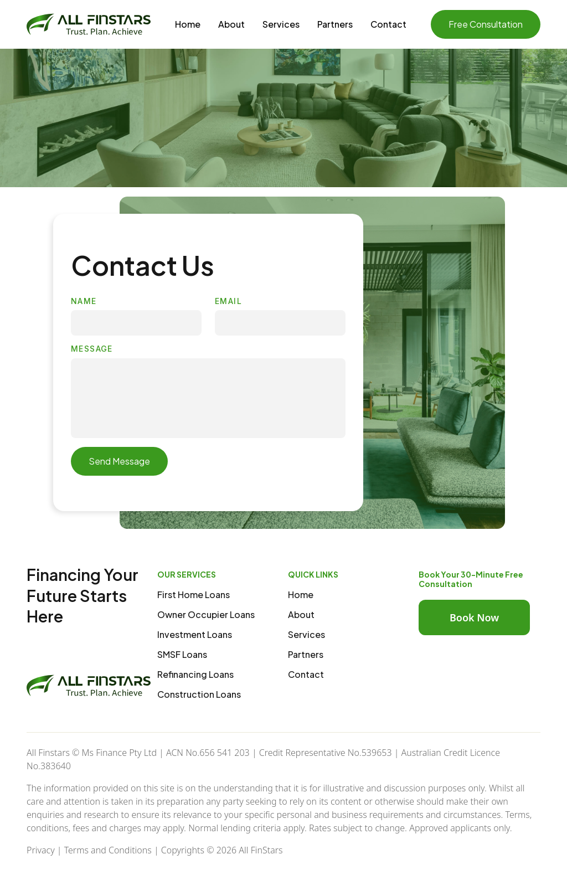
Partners (335, 24)
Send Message (119, 461)
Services (281, 24)
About (231, 24)
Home (187, 24)
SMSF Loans (182, 654)
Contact (388, 24)
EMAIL (228, 301)
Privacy (41, 850)
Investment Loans (194, 634)
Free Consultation (486, 24)
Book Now (474, 617)
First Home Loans (193, 594)
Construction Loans (199, 694)
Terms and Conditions (108, 850)
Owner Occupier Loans (206, 614)
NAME (84, 301)
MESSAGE (92, 348)
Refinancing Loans (195, 674)
